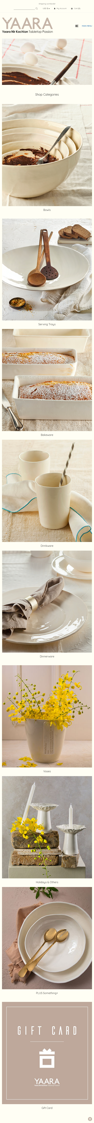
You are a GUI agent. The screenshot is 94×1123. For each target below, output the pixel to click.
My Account (60, 8)
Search (36, 8)
